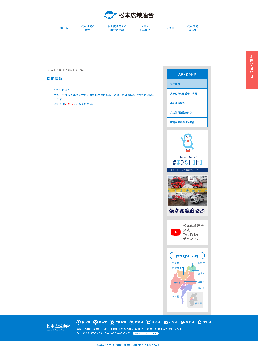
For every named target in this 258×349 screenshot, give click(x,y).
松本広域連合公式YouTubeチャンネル (193, 232)
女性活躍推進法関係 (181, 112)
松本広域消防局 (192, 28)
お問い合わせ (251, 66)
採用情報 (175, 83)
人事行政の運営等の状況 (183, 93)
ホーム (64, 28)
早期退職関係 (177, 103)
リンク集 (168, 28)
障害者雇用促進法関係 (182, 122)
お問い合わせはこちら (146, 333)
